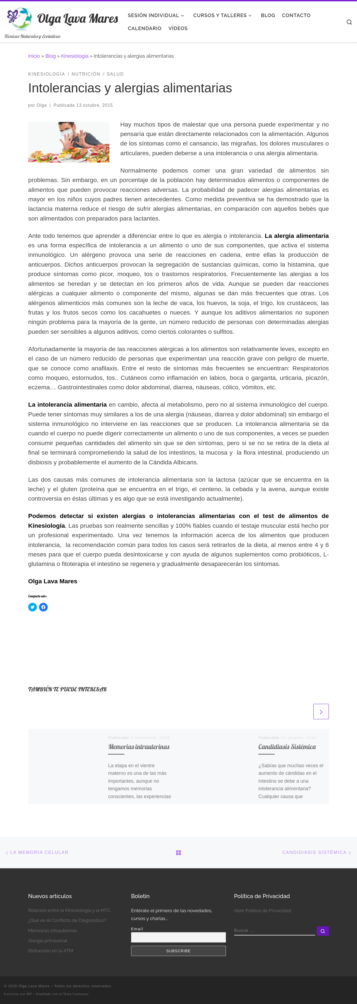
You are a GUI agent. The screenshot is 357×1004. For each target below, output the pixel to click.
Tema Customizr (76, 994)
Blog (50, 56)
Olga (42, 105)
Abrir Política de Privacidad (262, 910)
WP (29, 994)
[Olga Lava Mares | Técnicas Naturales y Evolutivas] (19, 16)
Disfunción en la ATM (50, 950)
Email (137, 929)
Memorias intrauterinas (138, 746)
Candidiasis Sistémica (287, 746)
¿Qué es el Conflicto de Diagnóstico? (67, 920)
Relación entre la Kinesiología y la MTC (69, 910)
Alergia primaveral (47, 940)
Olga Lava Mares (34, 986)
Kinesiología (75, 56)
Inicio (34, 56)
